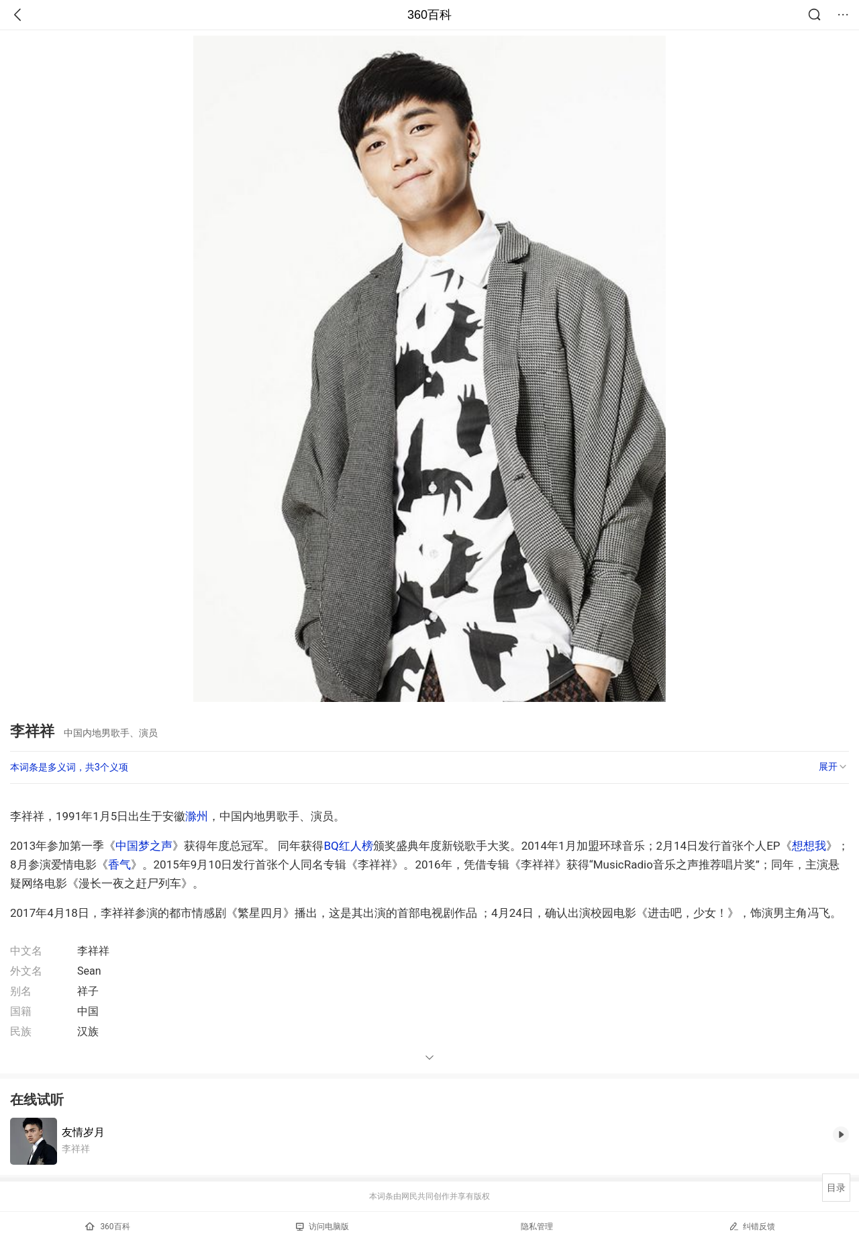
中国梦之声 (143, 845)
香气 (119, 864)
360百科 (429, 14)
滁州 (196, 816)
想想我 (809, 845)
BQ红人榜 (347, 845)
